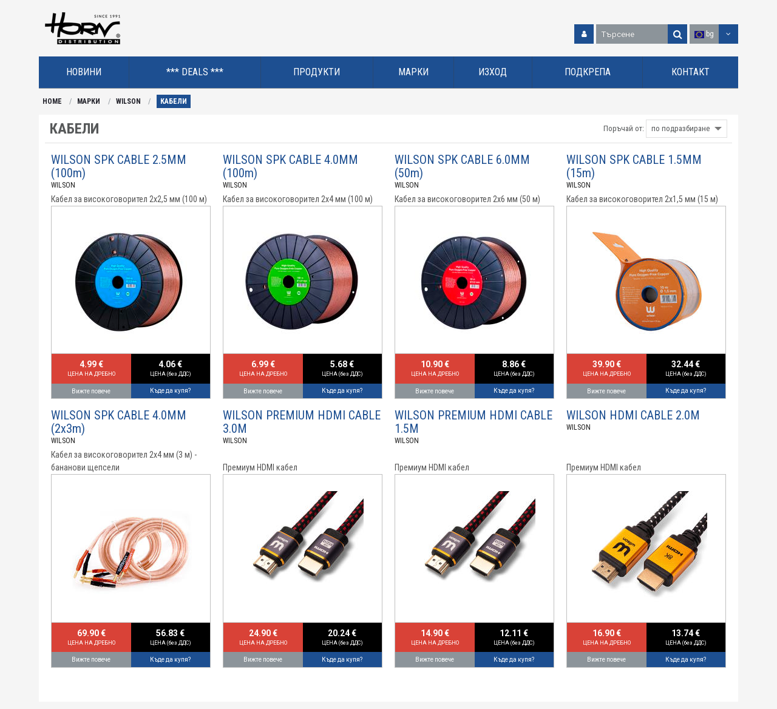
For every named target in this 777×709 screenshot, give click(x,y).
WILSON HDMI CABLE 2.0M (633, 415)
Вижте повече (91, 391)
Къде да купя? (170, 390)
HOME (52, 101)
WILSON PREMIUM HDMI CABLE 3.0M (302, 422)
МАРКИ (88, 101)
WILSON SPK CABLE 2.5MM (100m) (118, 166)
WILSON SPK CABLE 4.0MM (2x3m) (118, 422)
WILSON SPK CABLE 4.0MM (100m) (290, 166)
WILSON (128, 101)
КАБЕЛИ (173, 101)
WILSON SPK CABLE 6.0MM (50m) (462, 166)
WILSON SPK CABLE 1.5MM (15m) (634, 166)
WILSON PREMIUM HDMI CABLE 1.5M (473, 422)
